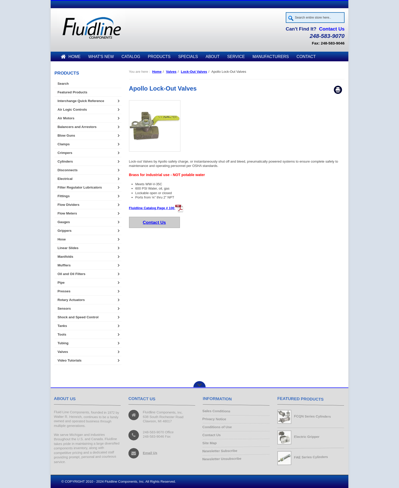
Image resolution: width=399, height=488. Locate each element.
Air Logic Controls (72, 109)
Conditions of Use (218, 427)
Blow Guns (66, 135)
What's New (101, 56)
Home (71, 56)
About (213, 56)
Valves (171, 72)
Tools (62, 334)
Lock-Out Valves (194, 72)
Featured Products (72, 92)
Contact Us (332, 29)
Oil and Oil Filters (72, 274)
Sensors (64, 308)
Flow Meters (67, 213)
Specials (188, 56)
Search (63, 83)
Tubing (63, 343)
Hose (62, 239)
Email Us (150, 452)
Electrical (65, 179)
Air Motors (66, 118)
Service (236, 56)
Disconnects (68, 170)
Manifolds (65, 257)
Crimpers (65, 153)
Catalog (130, 56)
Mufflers (64, 265)
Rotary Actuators (71, 300)
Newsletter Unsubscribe (222, 458)
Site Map (210, 443)
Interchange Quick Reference (81, 101)
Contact (306, 56)
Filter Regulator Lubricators (80, 187)
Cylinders (65, 161)
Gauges (64, 222)
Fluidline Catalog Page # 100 (156, 208)
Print (338, 90)
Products (159, 56)
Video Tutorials (69, 360)
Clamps (64, 144)
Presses (64, 291)
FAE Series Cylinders (311, 457)
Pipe (61, 282)
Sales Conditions (217, 411)
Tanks (62, 326)
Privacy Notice (215, 419)
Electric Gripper (306, 437)
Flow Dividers (68, 205)
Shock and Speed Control (78, 317)
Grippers (65, 231)
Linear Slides (68, 248)
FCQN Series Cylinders (312, 416)
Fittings (64, 196)
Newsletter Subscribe (220, 450)
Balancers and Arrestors (77, 127)
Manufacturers (270, 56)
